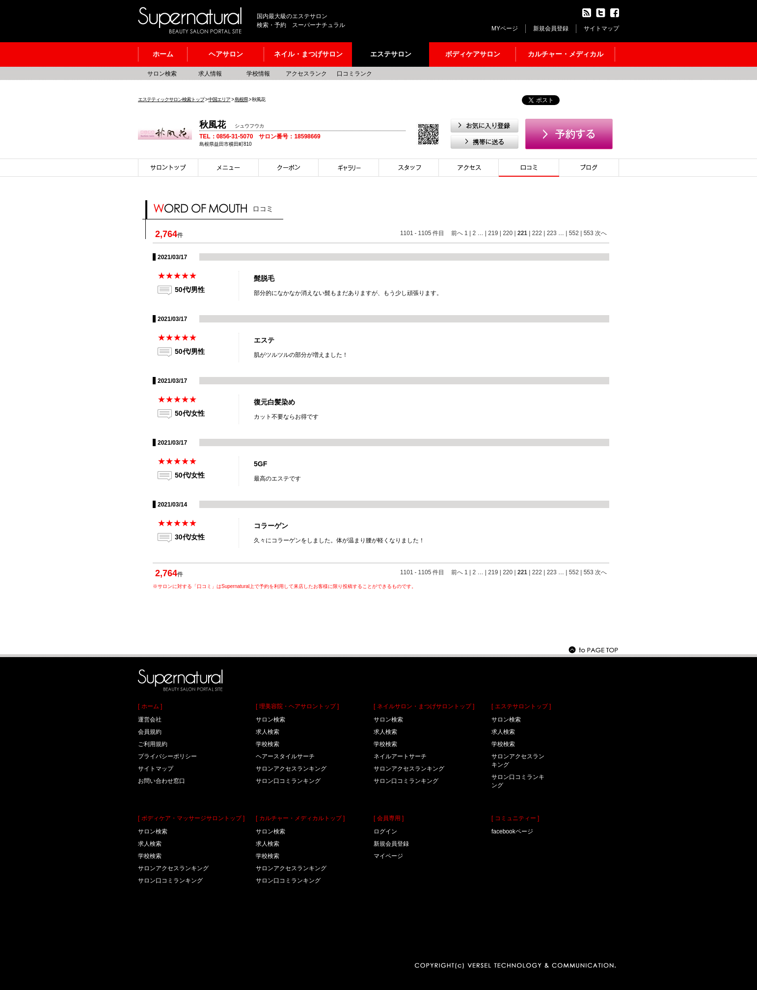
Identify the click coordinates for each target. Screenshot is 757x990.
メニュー (228, 168)
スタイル (349, 168)
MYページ (504, 28)
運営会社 (150, 719)
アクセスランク (306, 73)
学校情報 (258, 73)
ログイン (385, 831)
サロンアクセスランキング (173, 868)
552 (574, 233)
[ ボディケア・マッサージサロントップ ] (191, 818)
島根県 (241, 99)
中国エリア (219, 99)
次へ (601, 233)
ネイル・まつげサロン (308, 54)
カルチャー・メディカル (565, 54)
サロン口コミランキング (170, 880)
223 (552, 233)
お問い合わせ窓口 (161, 780)
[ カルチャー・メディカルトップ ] (300, 818)
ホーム (163, 54)
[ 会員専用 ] (389, 818)
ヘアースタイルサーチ (285, 756)
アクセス (469, 168)
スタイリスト (409, 168)
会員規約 (150, 731)
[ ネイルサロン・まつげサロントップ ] (424, 706)
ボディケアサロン (472, 54)
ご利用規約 (152, 744)
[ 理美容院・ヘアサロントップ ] (297, 706)
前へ (457, 233)
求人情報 (210, 73)
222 (537, 233)
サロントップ (168, 168)
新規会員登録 (550, 28)
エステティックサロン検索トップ (171, 99)
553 (589, 233)
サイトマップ (601, 28)
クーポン (289, 168)
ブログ (589, 168)
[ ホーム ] (150, 706)
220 (508, 233)
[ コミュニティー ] (515, 818)
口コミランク (354, 73)
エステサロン (390, 54)
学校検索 (150, 856)
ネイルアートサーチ (400, 756)
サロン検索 (162, 73)
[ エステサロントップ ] (521, 706)
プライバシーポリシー (167, 756)
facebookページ (512, 831)
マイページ (388, 856)
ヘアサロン (226, 54)
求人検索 (150, 843)
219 (493, 233)
